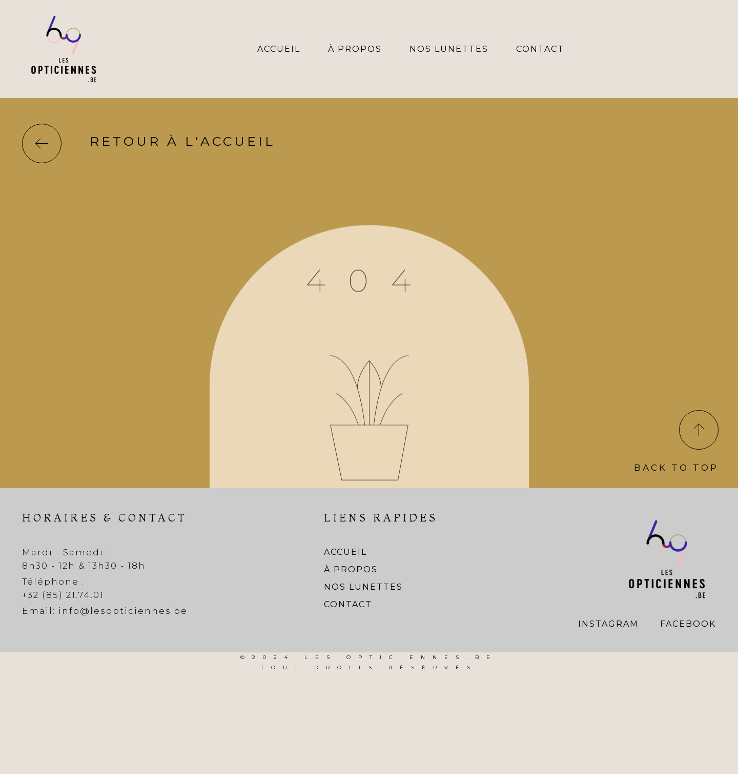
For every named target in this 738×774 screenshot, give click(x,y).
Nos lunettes (448, 49)
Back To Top (676, 467)
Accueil (278, 49)
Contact (540, 49)
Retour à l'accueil (182, 141)
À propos (355, 49)
